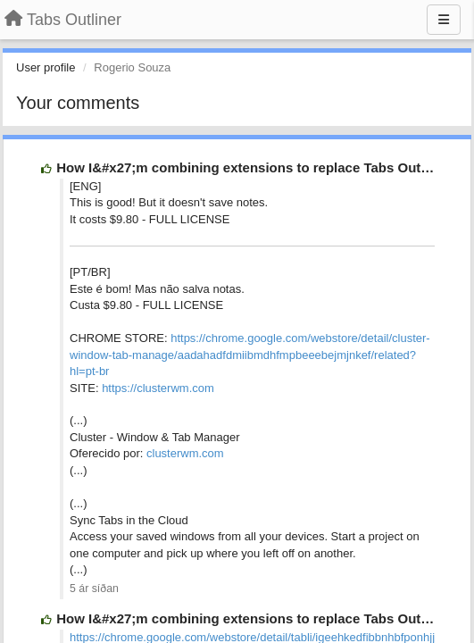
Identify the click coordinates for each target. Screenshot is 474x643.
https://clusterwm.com (158, 388)
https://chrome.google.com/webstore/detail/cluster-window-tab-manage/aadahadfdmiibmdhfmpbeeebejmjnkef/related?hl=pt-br (250, 354)
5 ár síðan (94, 588)
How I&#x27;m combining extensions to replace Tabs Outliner (252, 167)
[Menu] (444, 19)
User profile (45, 67)
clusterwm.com (185, 453)
